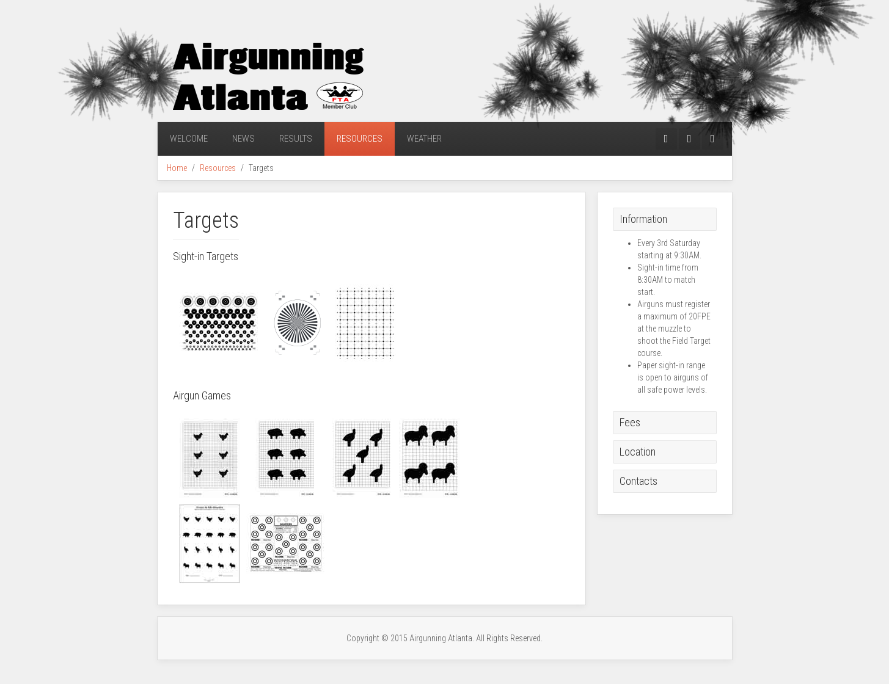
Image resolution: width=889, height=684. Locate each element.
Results (295, 138)
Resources (359, 138)
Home (177, 168)
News (243, 138)
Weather (424, 138)
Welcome (189, 138)
